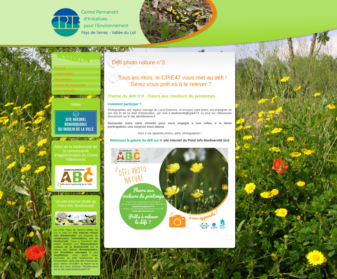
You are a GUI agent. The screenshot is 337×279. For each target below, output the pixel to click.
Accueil (59, 68)
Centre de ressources (70, 85)
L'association (63, 74)
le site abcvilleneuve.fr (141, 116)
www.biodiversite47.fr (78, 269)
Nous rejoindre (65, 90)
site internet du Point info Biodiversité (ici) (196, 140)
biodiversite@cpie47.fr (185, 113)
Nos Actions (63, 79)
